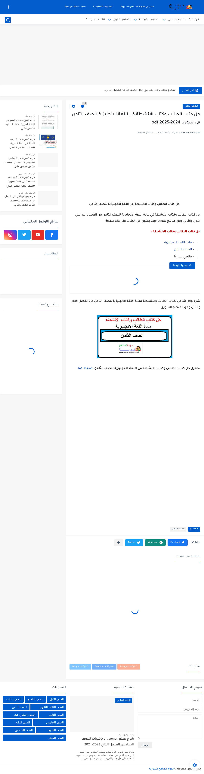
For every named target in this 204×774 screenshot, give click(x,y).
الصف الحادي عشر (24, 714)
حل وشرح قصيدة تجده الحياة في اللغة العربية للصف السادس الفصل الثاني (22, 144)
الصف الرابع (23, 722)
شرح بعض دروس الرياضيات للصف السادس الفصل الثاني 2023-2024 (108, 742)
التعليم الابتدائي (177, 19)
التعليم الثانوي (121, 19)
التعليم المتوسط (149, 19)
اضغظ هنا (86, 368)
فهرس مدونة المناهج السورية (137, 7)
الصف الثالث (13, 699)
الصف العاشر (56, 737)
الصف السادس (24, 730)
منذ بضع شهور (25, 173)
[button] (178, 542)
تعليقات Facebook (104, 667)
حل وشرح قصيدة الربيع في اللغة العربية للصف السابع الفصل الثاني (20, 124)
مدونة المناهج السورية (161, 769)
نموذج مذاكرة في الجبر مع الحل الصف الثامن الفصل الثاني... (139, 90)
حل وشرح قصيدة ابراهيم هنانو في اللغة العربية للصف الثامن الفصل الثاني (19, 162)
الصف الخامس (55, 722)
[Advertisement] (102, 55)
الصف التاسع (35, 699)
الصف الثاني (56, 714)
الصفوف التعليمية (103, 7)
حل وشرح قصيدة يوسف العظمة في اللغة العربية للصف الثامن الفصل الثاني (20, 182)
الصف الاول (57, 699)
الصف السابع (56, 730)
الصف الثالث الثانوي (52, 707)
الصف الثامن (191, 106)
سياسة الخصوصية (75, 7)
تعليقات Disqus (80, 667)
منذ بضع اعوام (25, 192)
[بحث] (8, 20)
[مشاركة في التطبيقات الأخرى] (118, 542)
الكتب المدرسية (95, 19)
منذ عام (28, 116)
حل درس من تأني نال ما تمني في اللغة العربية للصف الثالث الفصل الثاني (19, 201)
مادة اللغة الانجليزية (178, 242)
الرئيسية (194, 19)
